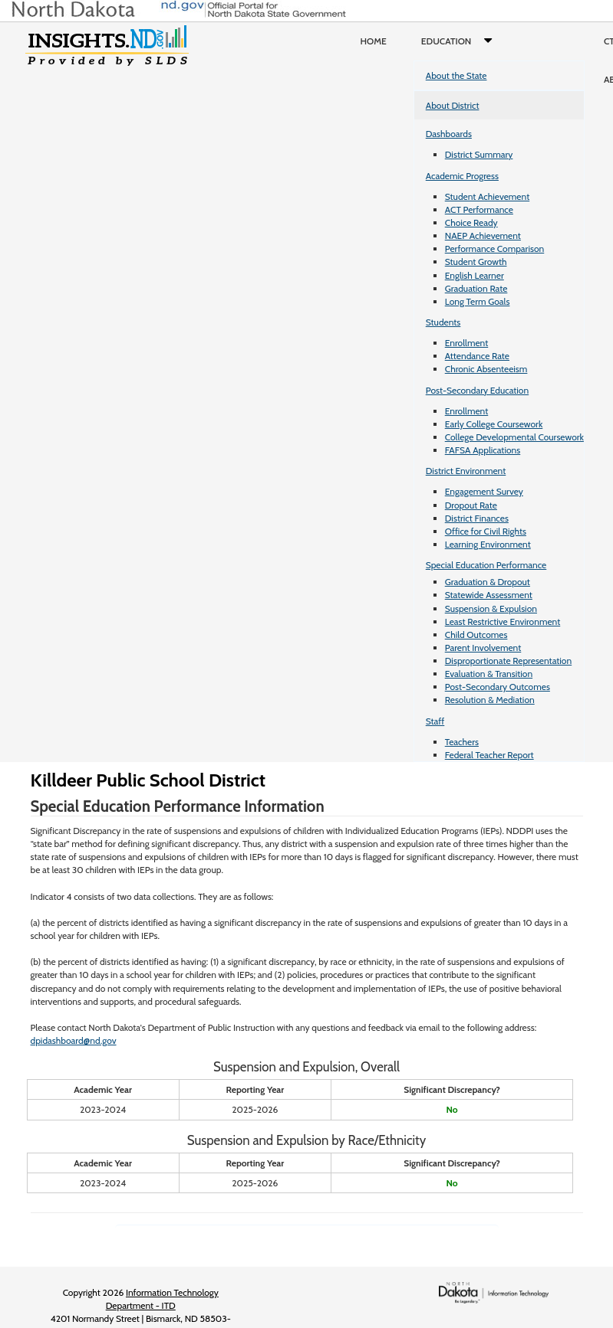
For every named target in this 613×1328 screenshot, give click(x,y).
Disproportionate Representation (508, 660)
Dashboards (449, 133)
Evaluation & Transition (488, 673)
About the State (456, 75)
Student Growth (476, 261)
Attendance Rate (477, 355)
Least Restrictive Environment (503, 621)
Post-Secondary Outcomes (497, 686)
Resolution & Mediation (490, 699)
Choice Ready (471, 222)
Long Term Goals (477, 301)
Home (374, 41)
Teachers (462, 741)
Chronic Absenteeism (486, 369)
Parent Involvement (483, 647)
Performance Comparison (495, 248)
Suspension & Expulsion (491, 608)
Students (443, 322)
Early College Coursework (494, 424)
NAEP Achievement (483, 235)
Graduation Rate (476, 288)
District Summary (479, 154)
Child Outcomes (476, 634)
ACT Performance (479, 209)
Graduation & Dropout (487, 581)
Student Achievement (487, 196)
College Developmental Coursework (514, 437)
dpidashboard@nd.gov (74, 1040)
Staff (435, 721)
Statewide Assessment (488, 594)
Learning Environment (488, 544)
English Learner (474, 275)
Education (460, 41)
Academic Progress (462, 176)
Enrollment (466, 342)
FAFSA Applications (483, 450)
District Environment (466, 470)
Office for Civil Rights (485, 531)
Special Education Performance (486, 565)
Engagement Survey (484, 491)
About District (453, 105)
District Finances (477, 518)
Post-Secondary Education (477, 390)
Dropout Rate (471, 505)
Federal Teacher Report (489, 754)
